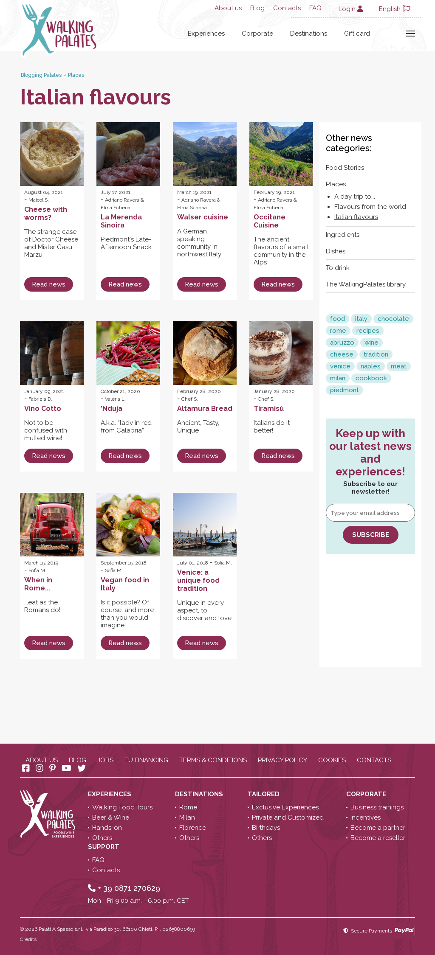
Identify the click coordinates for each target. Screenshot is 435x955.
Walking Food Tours (122, 807)
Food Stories (345, 167)
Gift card (357, 33)
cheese (341, 354)
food (337, 319)
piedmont (344, 390)
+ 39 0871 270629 (124, 888)
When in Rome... (38, 584)
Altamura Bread (204, 408)
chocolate (393, 319)
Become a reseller (377, 838)
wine (371, 342)
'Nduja (111, 408)
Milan (187, 817)
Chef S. (189, 399)
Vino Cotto (42, 408)
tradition (376, 354)
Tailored (264, 794)
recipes (367, 330)
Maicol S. (38, 200)
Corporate (257, 33)
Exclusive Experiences (285, 807)
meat (399, 366)
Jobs (105, 760)
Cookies (332, 760)
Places (336, 184)
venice (340, 366)
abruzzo (342, 342)
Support (104, 847)
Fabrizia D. (40, 399)
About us (228, 8)
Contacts (287, 8)
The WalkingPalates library (366, 284)
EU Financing (146, 760)
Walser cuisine (202, 217)
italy (361, 319)
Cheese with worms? (45, 213)
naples (371, 366)
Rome (188, 807)
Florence (192, 827)
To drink (338, 268)
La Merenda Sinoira (121, 221)
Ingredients (342, 235)
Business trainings (377, 807)
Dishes (335, 251)
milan (337, 378)
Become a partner (377, 827)
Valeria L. (115, 399)
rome (338, 330)
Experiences (206, 33)
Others (102, 838)
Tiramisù (269, 408)
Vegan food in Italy (125, 584)
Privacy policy (282, 760)
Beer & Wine (110, 817)
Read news (48, 284)
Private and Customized (288, 817)
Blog (257, 8)
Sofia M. (37, 570)
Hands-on (107, 827)
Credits (28, 939)
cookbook (371, 378)
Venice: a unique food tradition (198, 580)
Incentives (365, 817)
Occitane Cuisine (269, 221)
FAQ (315, 8)
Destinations (308, 33)
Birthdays (266, 827)
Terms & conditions (213, 760)
